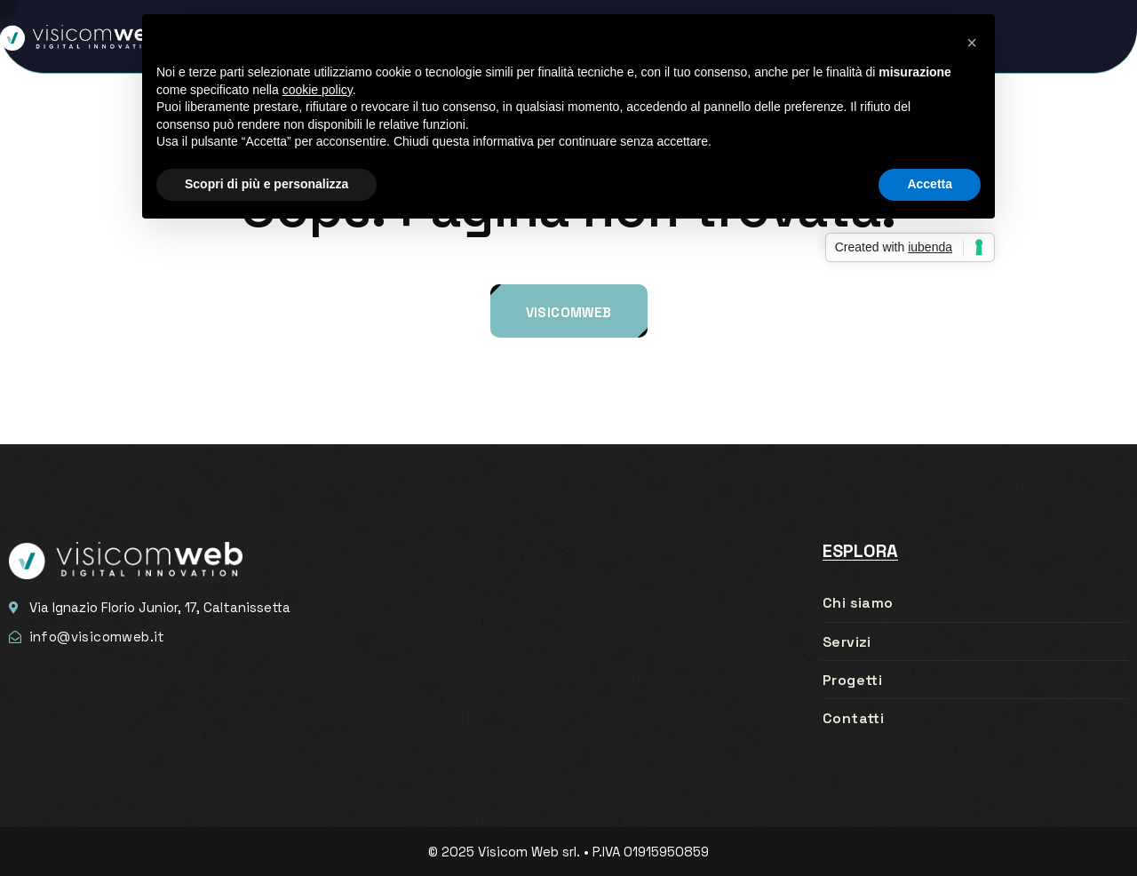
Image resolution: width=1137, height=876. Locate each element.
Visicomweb (569, 312)
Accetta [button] (929, 184)
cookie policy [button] (317, 90)
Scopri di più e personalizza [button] (266, 184)
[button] (972, 42)
